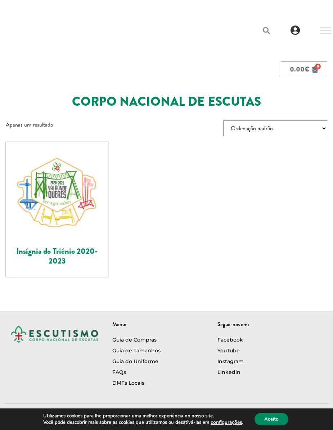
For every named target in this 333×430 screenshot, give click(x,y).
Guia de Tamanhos (136, 350)
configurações (225, 422)
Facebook (230, 340)
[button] (266, 30)
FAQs (119, 372)
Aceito (270, 418)
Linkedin (228, 372)
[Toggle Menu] (326, 30)
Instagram (230, 361)
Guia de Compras (134, 340)
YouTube (228, 350)
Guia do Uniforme (135, 361)
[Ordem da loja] (275, 128)
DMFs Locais (128, 383)
